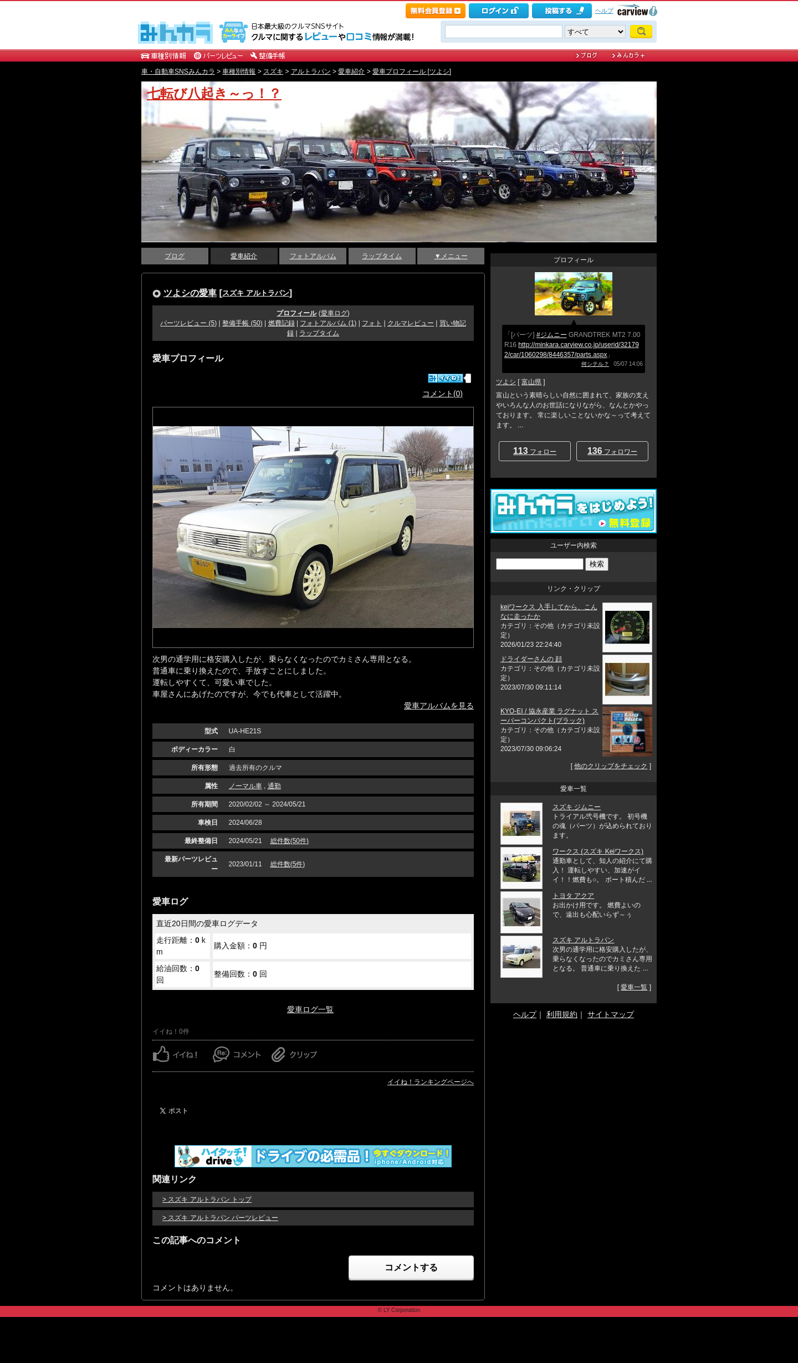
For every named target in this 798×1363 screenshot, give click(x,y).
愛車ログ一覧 (310, 1009)
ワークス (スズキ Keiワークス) (598, 851)
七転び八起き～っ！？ (214, 93)
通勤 (274, 786)
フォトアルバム (313, 256)
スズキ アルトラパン (255, 293)
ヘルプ (604, 10)
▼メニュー (451, 256)
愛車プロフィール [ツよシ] (411, 71)
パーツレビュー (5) (188, 323)
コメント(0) (442, 393)
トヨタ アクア (573, 896)
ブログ (175, 256)
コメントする (411, 1267)
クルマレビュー (410, 323)
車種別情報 (238, 71)
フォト (372, 323)
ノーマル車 (245, 786)
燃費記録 (281, 323)
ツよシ (506, 382)
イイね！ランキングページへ (430, 1082)
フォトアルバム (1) (328, 323)
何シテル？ (595, 364)
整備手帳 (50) (242, 323)
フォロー (534, 451)
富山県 (531, 382)
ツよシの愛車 (190, 293)
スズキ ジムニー (577, 807)
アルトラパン (311, 71)
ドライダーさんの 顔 (531, 659)
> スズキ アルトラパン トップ (207, 1199)
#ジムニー (551, 335)
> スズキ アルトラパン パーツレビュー (220, 1218)
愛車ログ (334, 313)
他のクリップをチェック (610, 766)
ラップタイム (382, 256)
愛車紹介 (351, 71)
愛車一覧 (634, 987)
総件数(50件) (289, 841)
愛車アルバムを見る (439, 705)
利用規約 (561, 1014)
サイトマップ (610, 1014)
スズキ (273, 71)
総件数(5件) (287, 864)
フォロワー (612, 451)
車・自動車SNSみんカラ (178, 71)
